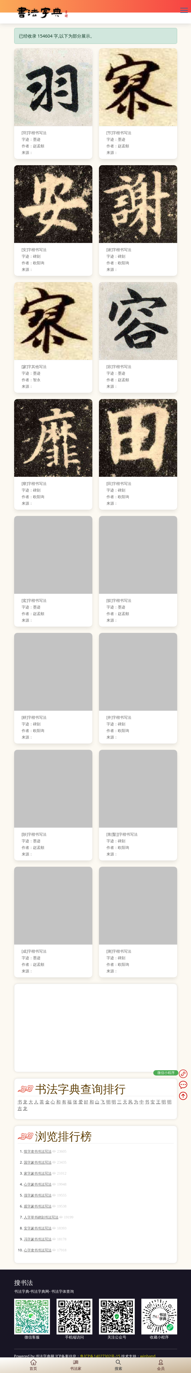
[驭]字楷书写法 (119, 600)
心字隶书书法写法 (38, 1250)
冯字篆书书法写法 (38, 1239)
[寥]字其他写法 (34, 366)
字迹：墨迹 (31, 139)
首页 (33, 1365)
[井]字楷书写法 (119, 717)
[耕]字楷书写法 (34, 717)
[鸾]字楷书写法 (34, 600)
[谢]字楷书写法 (119, 249)
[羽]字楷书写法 (34, 132)
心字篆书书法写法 (38, 1184)
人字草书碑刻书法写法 (41, 1217)
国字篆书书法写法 (38, 1162)
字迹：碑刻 (31, 256)
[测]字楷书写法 (119, 951)
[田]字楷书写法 (119, 483)
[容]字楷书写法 (119, 366)
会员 (161, 1365)
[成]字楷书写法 (34, 951)
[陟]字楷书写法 (34, 834)
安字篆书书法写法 (38, 1228)
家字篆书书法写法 (38, 1173)
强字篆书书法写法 (38, 1195)
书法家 (76, 1365)
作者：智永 (31, 379)
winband (148, 1356)
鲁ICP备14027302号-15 (100, 1356)
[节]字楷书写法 (119, 132)
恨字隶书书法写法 (38, 1151)
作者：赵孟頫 (33, 146)
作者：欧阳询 (33, 263)
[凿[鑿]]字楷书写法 (122, 834)
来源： (27, 152)
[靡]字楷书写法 (34, 483)
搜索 (118, 1365)
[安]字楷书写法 (34, 249)
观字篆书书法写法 (38, 1206)
